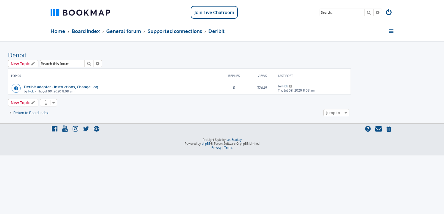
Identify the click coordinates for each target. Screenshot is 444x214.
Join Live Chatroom (214, 12)
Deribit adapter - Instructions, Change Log (103, 86)
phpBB (206, 143)
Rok (73, 91)
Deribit (60, 55)
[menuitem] (389, 13)
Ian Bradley (234, 139)
